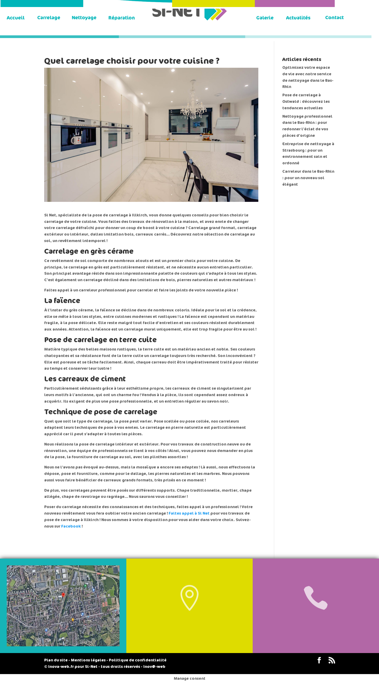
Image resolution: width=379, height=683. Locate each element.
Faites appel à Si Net (189, 513)
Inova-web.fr (61, 666)
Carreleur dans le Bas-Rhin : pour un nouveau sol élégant (308, 178)
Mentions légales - (89, 660)
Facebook (71, 526)
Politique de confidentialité (137, 660)
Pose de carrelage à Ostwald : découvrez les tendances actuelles (306, 101)
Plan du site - (57, 660)
